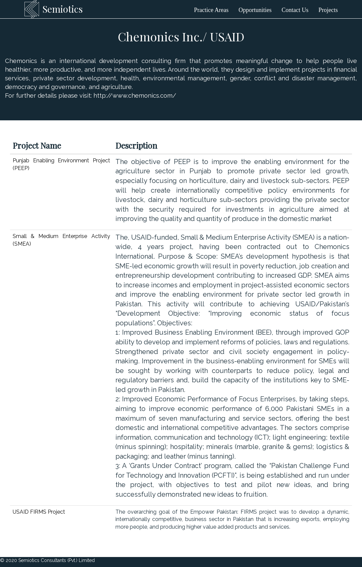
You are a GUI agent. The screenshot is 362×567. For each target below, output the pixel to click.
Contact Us (295, 10)
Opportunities (255, 10)
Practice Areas (211, 10)
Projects (328, 10)
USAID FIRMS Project (39, 512)
